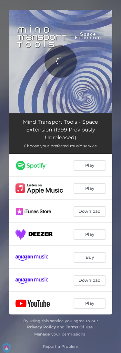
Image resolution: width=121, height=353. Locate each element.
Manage (42, 334)
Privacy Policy (41, 327)
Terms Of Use (79, 327)
